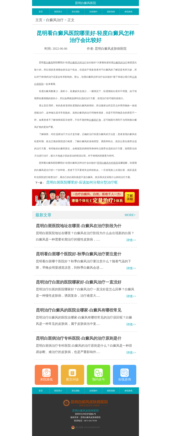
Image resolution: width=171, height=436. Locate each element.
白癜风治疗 (55, 20)
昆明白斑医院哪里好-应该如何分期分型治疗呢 (82, 182)
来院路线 (128, 11)
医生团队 (76, 11)
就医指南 (111, 11)
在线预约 (93, 11)
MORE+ (130, 215)
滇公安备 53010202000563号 (87, 427)
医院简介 (58, 11)
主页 (38, 20)
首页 (41, 11)
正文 (70, 20)
